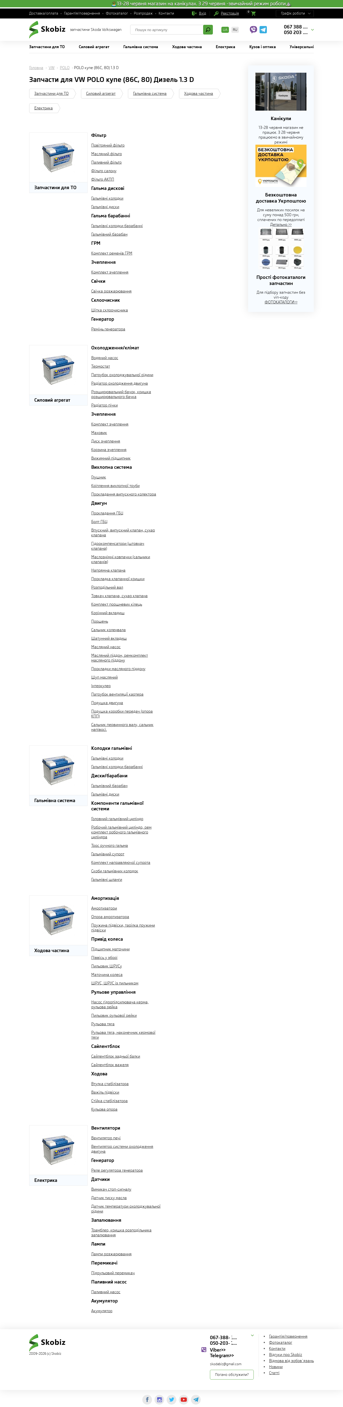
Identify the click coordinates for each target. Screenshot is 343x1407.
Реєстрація (230, 13)
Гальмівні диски (105, 206)
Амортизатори (104, 908)
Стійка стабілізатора (109, 1100)
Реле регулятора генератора (117, 1170)
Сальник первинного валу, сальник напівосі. (122, 727)
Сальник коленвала (108, 630)
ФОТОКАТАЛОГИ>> (281, 302)
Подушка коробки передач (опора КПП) (122, 713)
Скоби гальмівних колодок (114, 871)
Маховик (99, 432)
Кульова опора (104, 1109)
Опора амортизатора (110, 916)
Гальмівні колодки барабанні (117, 225)
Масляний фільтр (106, 153)
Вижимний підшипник (111, 458)
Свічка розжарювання (111, 291)
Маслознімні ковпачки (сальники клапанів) (120, 559)
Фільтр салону (104, 170)
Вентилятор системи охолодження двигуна (122, 1149)
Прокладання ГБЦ (107, 513)
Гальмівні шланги (106, 879)
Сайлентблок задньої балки (115, 1056)
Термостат (100, 366)
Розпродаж (143, 13)
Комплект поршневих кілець (116, 604)
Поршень (99, 621)
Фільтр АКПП (102, 179)
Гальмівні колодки (107, 198)
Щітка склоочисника (109, 310)
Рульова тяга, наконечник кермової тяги (123, 1035)
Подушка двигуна (107, 702)
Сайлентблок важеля (110, 1064)
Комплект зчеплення (109, 272)
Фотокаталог (117, 13)
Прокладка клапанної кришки (117, 578)
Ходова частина (198, 93)
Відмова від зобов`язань (291, 1360)
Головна (36, 67)
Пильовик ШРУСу (106, 966)
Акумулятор (101, 1311)
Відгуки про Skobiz (285, 1354)
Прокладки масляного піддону (118, 668)
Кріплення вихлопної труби (115, 485)
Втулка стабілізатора (110, 1083)
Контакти (166, 13)
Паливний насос (105, 1292)
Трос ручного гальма (109, 845)
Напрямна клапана (108, 570)
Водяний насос (104, 357)
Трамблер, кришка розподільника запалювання (121, 1232)
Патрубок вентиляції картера (117, 694)
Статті (274, 1373)
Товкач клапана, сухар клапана (119, 595)
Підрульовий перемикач (113, 1273)
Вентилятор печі (106, 1138)
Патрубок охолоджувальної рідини (122, 374)
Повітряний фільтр (108, 145)
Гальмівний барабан (109, 234)
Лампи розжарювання (111, 1254)
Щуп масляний (104, 677)
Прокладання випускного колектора (123, 494)
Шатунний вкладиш (109, 638)
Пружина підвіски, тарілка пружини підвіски (123, 927)
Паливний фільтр (106, 162)
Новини (276, 1366)
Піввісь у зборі (104, 957)
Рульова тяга (103, 1024)
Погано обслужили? (232, 1374)
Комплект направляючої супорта (120, 862)
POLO (65, 67)
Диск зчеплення (105, 441)
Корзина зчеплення (108, 449)
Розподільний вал (107, 587)
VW (51, 67)
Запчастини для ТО (51, 93)
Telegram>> (222, 1355)
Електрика (43, 108)
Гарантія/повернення (82, 13)
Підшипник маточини (110, 949)
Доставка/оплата (43, 13)
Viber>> (218, 1350)
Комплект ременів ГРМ (111, 253)
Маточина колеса (107, 974)
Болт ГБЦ (99, 521)
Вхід (202, 13)
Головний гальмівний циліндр (117, 818)
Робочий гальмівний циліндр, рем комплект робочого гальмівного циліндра (121, 832)
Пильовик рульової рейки (114, 1015)
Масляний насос (106, 647)
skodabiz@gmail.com (226, 1364)
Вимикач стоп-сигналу (111, 1189)
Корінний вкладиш (108, 613)
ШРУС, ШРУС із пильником (114, 983)
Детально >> (281, 224)
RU (235, 30)
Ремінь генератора (108, 329)
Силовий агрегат (101, 93)
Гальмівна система (150, 93)
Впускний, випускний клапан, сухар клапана (123, 532)
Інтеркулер (101, 685)
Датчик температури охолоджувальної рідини (126, 1208)
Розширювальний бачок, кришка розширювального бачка (121, 394)
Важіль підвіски (105, 1092)
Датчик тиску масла (109, 1197)
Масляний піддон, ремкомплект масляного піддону (119, 658)
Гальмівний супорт (107, 854)
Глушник (98, 477)
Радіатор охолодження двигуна (119, 383)
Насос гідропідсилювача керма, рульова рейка (120, 1004)
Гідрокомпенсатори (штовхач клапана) (117, 546)
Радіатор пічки (104, 405)
